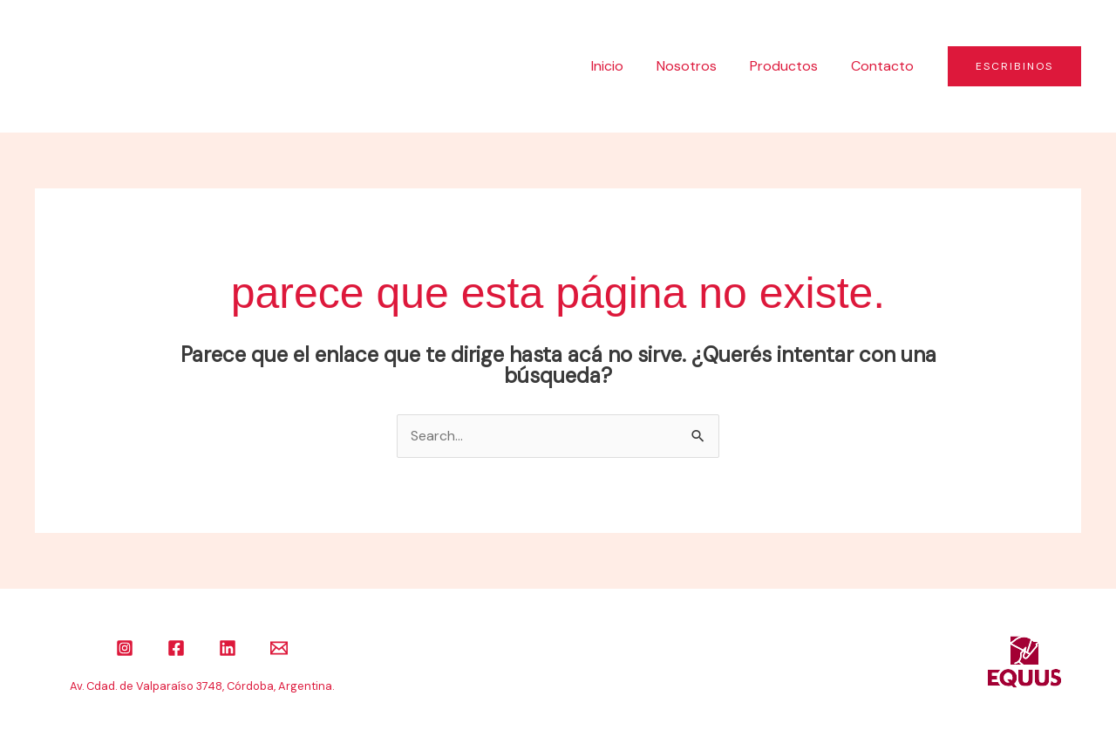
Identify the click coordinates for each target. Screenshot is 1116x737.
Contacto (885, 66)
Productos (792, 66)
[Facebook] (176, 648)
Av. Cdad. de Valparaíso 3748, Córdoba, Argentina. (202, 686)
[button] (1014, 66)
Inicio (625, 66)
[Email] (279, 648)
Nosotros (700, 66)
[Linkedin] (227, 648)
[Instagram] (124, 648)
